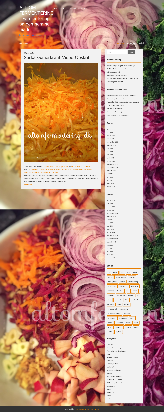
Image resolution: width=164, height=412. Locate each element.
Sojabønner (111, 386)
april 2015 (110, 183)
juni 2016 (110, 152)
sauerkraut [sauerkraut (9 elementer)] (123, 318)
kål (63, 169)
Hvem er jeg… (59, 8)
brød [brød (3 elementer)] (122, 273)
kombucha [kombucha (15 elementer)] (118, 300)
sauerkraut (36, 172)
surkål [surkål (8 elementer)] (136, 323)
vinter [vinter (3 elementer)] (110, 332)
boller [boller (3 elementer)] (115, 273)
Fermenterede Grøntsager (53, 167)
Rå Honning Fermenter (115, 383)
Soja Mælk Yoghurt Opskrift (117, 75)
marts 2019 (111, 129)
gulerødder (43, 169)
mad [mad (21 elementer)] (119, 304)
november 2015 (112, 164)
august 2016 (111, 145)
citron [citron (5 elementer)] (110, 277)
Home (120, 43)
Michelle (87, 167)
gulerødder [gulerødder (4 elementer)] (123, 286)
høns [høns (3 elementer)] (127, 291)
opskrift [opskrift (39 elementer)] (127, 314)
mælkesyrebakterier (114, 370)
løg (71, 169)
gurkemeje (51, 169)
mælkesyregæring (79, 169)
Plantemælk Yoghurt (114, 376)
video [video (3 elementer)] (136, 327)
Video (66, 167)
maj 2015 (110, 180)
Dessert (110, 345)
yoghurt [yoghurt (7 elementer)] (118, 332)
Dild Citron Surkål (113, 72)
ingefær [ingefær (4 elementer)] (111, 295)
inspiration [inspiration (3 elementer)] (121, 295)
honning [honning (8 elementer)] (111, 291)
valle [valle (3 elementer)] (109, 327)
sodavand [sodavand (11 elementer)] (119, 323)
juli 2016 (110, 148)
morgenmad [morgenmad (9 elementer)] (112, 309)
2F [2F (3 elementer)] (109, 273)
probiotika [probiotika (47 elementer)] (111, 318)
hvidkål (58, 169)
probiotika (27, 172)
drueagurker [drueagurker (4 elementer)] (112, 282)
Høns (108, 354)
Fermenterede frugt (114, 348)
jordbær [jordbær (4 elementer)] (131, 295)
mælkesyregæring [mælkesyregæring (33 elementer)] (114, 314)
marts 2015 (111, 187)
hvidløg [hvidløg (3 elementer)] (119, 291)
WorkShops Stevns (78, 8)
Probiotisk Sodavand (114, 380)
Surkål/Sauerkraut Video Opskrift (57, 57)
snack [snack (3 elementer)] (110, 323)
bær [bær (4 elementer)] (128, 273)
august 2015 (111, 171)
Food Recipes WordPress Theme (87, 409)
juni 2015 (110, 177)
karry (67, 169)
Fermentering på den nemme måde (35, 20)
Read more (28, 184)
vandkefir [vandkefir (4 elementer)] (118, 327)
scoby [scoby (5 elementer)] (132, 318)
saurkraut (44, 172)
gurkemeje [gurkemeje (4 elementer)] (134, 286)
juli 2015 (110, 174)
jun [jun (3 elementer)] (138, 295)
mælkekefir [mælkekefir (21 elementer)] (124, 309)
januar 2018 (111, 136)
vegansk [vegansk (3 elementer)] (128, 327)
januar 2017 (111, 139)
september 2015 (113, 167)
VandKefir (110, 392)
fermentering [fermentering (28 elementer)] (133, 282)
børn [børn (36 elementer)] (135, 273)
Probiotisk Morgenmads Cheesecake (120, 69)
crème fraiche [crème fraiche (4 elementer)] (121, 277)
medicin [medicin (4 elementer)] (126, 304)
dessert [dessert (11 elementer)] (132, 277)
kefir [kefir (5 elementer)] (109, 300)
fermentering (33, 169)
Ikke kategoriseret (113, 357)
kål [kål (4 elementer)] (126, 300)
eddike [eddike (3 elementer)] (122, 282)
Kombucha (110, 361)
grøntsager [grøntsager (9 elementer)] (112, 286)
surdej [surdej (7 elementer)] (128, 323)
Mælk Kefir (111, 367)
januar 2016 (111, 161)
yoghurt (110, 399)
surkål (51, 172)
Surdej (109, 389)
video (57, 172)
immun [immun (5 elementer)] (135, 291)
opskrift (89, 169)
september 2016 (113, 142)
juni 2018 (110, 132)
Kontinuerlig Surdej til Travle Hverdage (121, 66)
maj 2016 (110, 155)
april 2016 (110, 158)
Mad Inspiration (112, 364)
